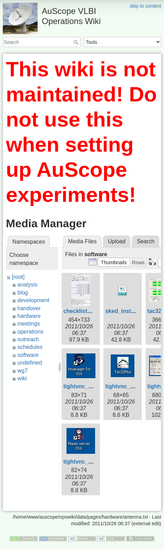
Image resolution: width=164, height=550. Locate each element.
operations (30, 332)
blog (22, 293)
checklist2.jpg (81, 311)
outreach (28, 339)
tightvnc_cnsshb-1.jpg (93, 386)
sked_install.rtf (125, 311)
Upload (117, 241)
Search (76, 42)
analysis (27, 285)
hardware (29, 316)
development (33, 300)
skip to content (145, 6)
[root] (18, 277)
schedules (29, 347)
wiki (22, 378)
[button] (114, 262)
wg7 (22, 371)
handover (29, 308)
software (27, 355)
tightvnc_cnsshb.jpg (90, 462)
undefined (29, 363)
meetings (28, 324)
